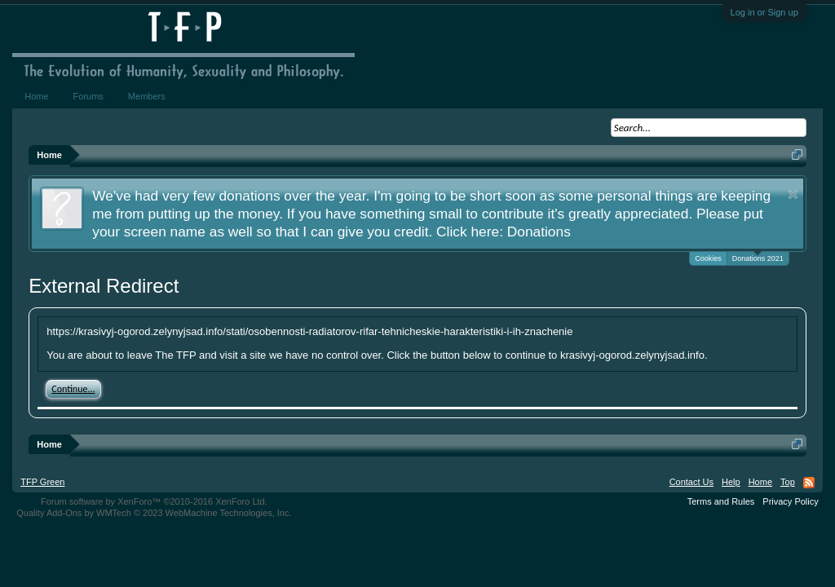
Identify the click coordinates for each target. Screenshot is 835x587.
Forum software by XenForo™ (154, 501)
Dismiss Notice (793, 194)
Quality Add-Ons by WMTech (153, 513)
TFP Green (42, 482)
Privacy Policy (790, 501)
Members (147, 96)
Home (36, 96)
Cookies (708, 258)
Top (787, 482)
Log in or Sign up (764, 12)
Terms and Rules (721, 501)
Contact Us (691, 482)
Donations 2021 (758, 257)
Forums (88, 96)
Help (731, 482)
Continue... (73, 389)
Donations (539, 231)
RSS (809, 482)
